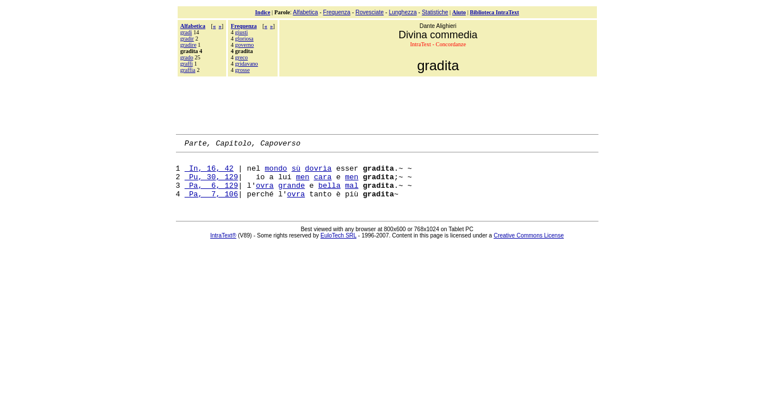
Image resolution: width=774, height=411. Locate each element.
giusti (241, 32)
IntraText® (223, 246)
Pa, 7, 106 (211, 204)
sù (295, 173)
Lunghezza (403, 12)
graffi (187, 64)
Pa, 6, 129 (211, 193)
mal (351, 193)
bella (329, 193)
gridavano (246, 64)
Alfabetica (305, 12)
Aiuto (459, 12)
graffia (188, 70)
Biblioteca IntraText (494, 12)
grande (291, 193)
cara (322, 183)
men (302, 183)
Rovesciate (369, 12)
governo (244, 45)
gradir (187, 38)
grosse (242, 70)
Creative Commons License (529, 246)
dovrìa (318, 173)
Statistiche (435, 12)
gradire (188, 45)
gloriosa (244, 38)
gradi (187, 32)
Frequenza (337, 12)
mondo (276, 173)
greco (241, 57)
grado (187, 57)
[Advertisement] (387, 104)
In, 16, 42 (209, 173)
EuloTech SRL (338, 246)
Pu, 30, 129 (211, 183)
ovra (265, 193)
